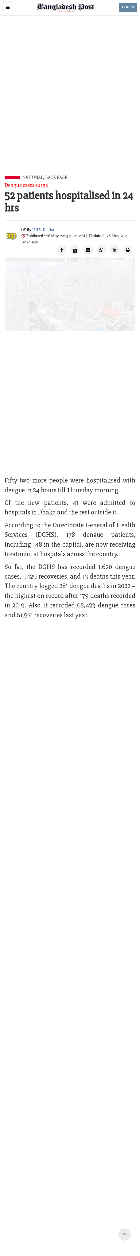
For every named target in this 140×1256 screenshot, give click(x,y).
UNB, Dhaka (43, 229)
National (32, 177)
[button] (7, 7)
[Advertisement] (70, 103)
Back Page (56, 177)
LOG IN (128, 7)
